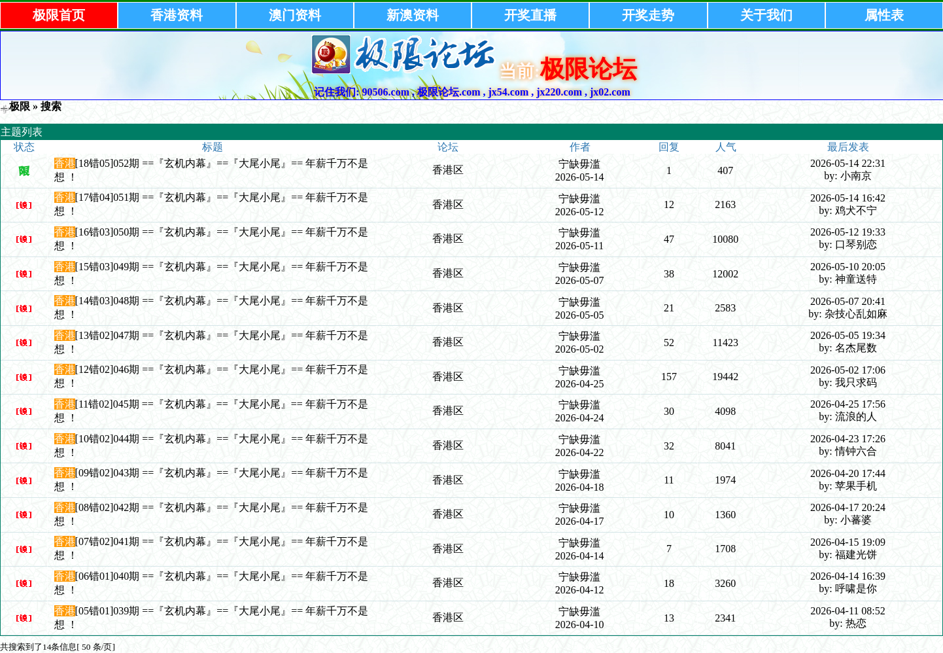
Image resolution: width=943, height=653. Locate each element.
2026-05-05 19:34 (847, 335)
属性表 (884, 15)
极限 (19, 106)
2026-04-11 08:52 (847, 610)
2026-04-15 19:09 (847, 542)
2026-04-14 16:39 (847, 576)
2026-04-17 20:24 (847, 507)
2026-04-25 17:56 (847, 404)
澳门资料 (295, 15)
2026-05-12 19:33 (847, 232)
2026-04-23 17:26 (847, 438)
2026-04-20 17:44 (847, 473)
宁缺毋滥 (579, 163)
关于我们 (766, 15)
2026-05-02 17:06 (847, 370)
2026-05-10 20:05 (847, 266)
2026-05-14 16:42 (847, 197)
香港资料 (176, 15)
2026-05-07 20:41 (847, 301)
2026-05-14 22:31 (847, 163)
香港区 (448, 169)
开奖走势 (648, 15)
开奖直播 (530, 15)
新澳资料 (412, 15)
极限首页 (59, 15)
